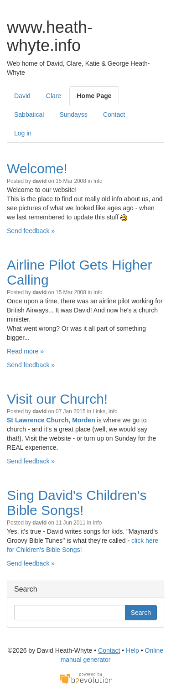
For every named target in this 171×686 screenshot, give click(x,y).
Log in (22, 133)
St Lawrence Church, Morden (51, 420)
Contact (114, 114)
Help (132, 650)
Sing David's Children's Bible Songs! (77, 503)
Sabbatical (29, 114)
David (22, 95)
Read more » (25, 351)
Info (98, 181)
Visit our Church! (57, 398)
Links (99, 411)
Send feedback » (31, 230)
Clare (53, 95)
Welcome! (37, 168)
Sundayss (73, 114)
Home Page (94, 95)
